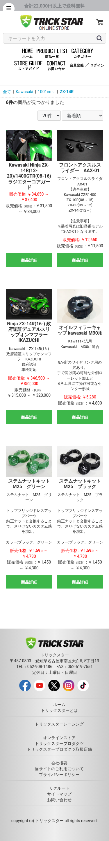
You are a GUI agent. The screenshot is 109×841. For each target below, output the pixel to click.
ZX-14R (67, 91)
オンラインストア (59, 737)
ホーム (59, 704)
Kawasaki (24, 91)
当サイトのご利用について (59, 768)
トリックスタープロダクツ (59, 743)
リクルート (59, 788)
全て (7, 91)
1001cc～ (46, 91)
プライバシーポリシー (59, 774)
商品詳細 (29, 260)
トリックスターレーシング (59, 724)
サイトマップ (59, 794)
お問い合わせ (59, 799)
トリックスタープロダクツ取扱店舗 (59, 749)
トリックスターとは (59, 710)
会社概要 (59, 763)
